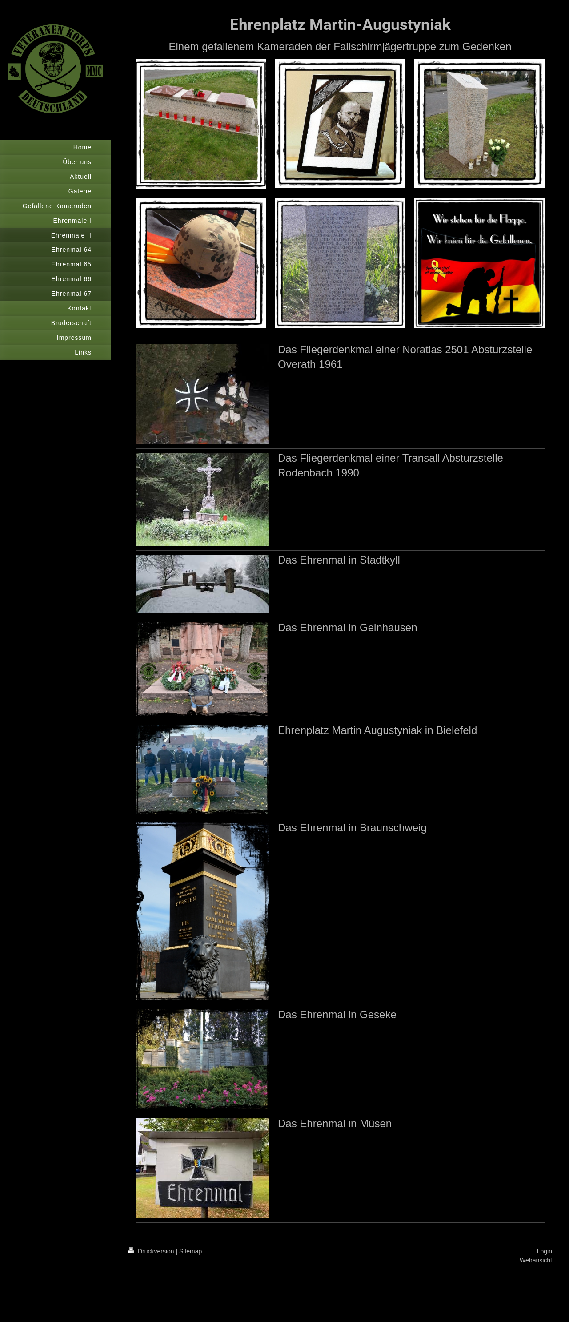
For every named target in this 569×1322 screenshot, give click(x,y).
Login (544, 1251)
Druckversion (152, 1251)
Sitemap (190, 1251)
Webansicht (536, 1260)
